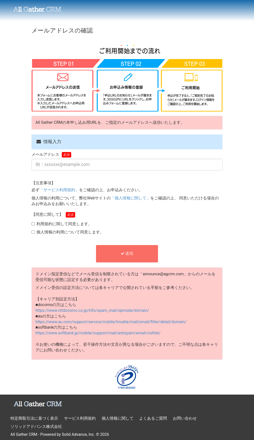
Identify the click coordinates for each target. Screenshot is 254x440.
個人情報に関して (117, 418)
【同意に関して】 (47, 214)
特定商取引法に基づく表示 (34, 418)
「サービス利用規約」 (59, 190)
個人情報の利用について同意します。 (70, 232)
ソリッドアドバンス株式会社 (36, 426)
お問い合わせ (185, 418)
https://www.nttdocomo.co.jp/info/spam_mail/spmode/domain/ (92, 310)
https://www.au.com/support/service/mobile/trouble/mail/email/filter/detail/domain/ (111, 321)
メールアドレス (45, 154)
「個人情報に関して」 (130, 198)
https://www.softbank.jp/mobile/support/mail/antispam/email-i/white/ (97, 333)
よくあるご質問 (153, 418)
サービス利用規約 (80, 418)
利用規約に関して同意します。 (64, 223)
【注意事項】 (43, 183)
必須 (66, 155)
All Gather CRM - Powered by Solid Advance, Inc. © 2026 (59, 434)
